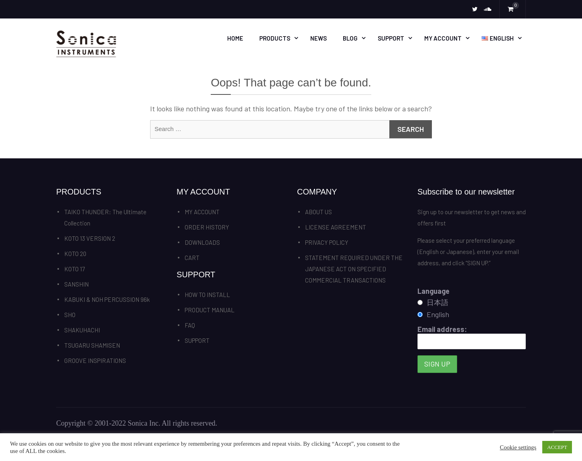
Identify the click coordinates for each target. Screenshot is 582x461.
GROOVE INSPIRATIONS (95, 360)
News (318, 38)
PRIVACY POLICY (326, 242)
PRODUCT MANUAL (209, 309)
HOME (235, 38)
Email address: (471, 337)
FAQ (190, 325)
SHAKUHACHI (82, 330)
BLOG (350, 38)
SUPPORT (391, 38)
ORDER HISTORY (207, 227)
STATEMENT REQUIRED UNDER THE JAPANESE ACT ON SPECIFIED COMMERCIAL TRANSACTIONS (354, 269)
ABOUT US (318, 211)
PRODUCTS (274, 38)
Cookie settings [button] (518, 447)
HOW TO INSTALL (207, 294)
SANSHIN (76, 284)
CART (192, 257)
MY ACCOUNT (443, 38)
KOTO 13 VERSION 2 (89, 238)
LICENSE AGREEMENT (335, 227)
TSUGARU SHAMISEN (92, 345)
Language (433, 291)
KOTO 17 (74, 269)
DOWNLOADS (202, 242)
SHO (69, 314)
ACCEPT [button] (557, 447)
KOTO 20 (75, 253)
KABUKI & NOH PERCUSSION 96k (107, 299)
